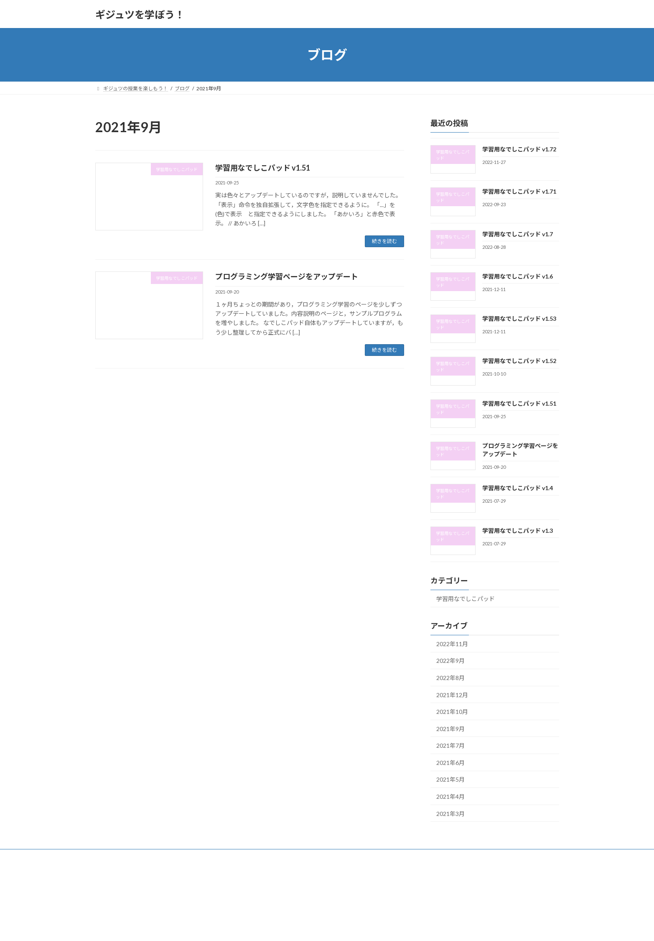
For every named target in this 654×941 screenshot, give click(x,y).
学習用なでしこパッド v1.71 (519, 191)
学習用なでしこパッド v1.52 (519, 361)
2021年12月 (452, 694)
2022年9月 (450, 661)
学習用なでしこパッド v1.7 (517, 234)
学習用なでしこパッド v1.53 (519, 318)
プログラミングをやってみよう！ (164, 857)
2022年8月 (450, 677)
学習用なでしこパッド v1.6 (517, 276)
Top (107, 857)
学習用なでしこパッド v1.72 (519, 149)
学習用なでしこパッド (465, 598)
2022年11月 (452, 643)
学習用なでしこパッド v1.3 (517, 530)
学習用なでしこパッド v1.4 (517, 488)
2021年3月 (450, 813)
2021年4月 (450, 796)
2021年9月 (450, 728)
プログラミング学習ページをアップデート (286, 276)
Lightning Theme (325, 926)
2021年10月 (452, 711)
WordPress (282, 926)
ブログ (226, 857)
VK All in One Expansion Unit (380, 926)
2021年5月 (450, 779)
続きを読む (384, 241)
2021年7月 (450, 745)
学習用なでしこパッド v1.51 (262, 167)
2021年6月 (450, 762)
